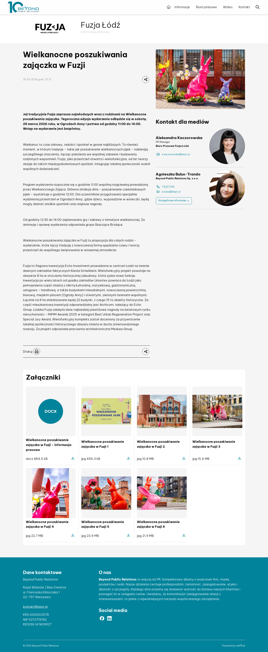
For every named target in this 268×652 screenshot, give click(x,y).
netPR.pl (240, 645)
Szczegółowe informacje (173, 200)
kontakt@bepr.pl (35, 607)
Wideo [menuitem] (227, 7)
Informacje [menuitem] (182, 7)
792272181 (166, 186)
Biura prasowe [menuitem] (206, 7)
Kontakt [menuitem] (244, 7)
